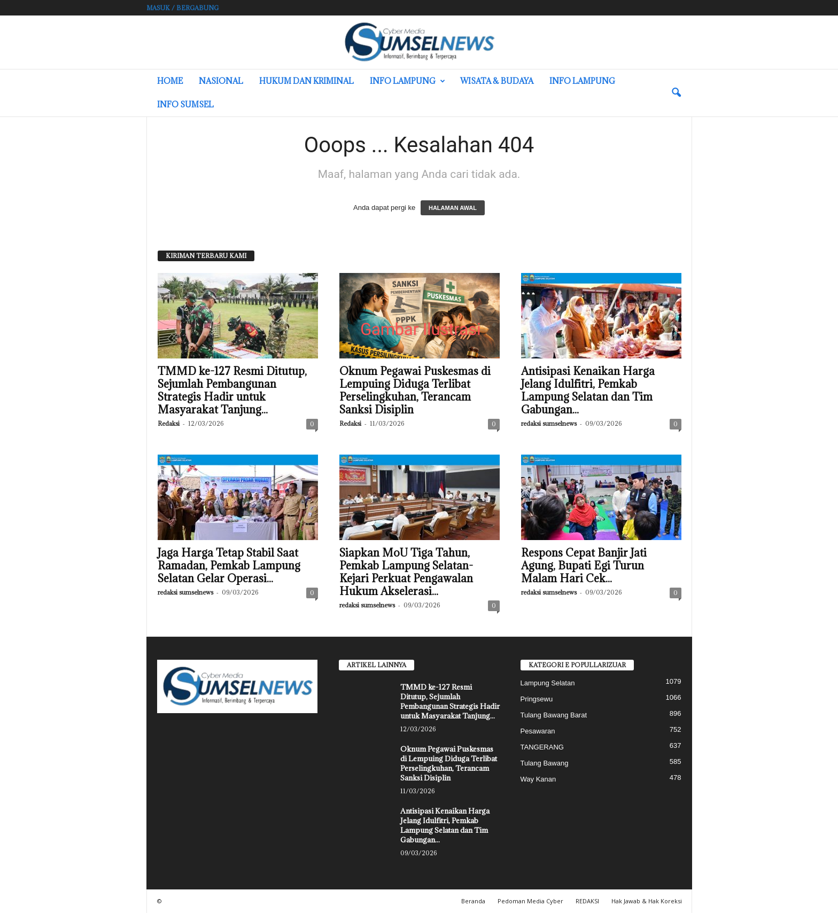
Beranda (473, 902)
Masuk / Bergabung (182, 8)
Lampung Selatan (548, 684)
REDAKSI (587, 902)
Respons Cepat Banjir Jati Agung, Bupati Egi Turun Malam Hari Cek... (584, 567)
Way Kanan (538, 780)
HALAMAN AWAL (453, 209)
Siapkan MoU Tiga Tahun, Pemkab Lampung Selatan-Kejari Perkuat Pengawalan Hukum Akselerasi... (406, 573)
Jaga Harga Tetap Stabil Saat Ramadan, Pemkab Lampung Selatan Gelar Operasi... (229, 567)
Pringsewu (537, 700)
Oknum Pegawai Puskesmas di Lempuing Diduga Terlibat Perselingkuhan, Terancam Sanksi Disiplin (415, 391)
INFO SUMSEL (185, 104)
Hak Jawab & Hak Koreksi (646, 902)
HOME (170, 81)
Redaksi (169, 424)
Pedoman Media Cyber (530, 902)
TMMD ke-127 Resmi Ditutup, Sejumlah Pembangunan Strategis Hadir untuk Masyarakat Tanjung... (232, 391)
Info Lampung (407, 81)
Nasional (221, 81)
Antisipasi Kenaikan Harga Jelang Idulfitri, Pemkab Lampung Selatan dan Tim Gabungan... (588, 391)
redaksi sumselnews (549, 424)
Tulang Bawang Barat (554, 716)
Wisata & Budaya (496, 81)
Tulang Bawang (545, 764)
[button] (676, 93)
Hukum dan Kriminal (306, 81)
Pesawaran (538, 732)
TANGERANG (542, 748)
